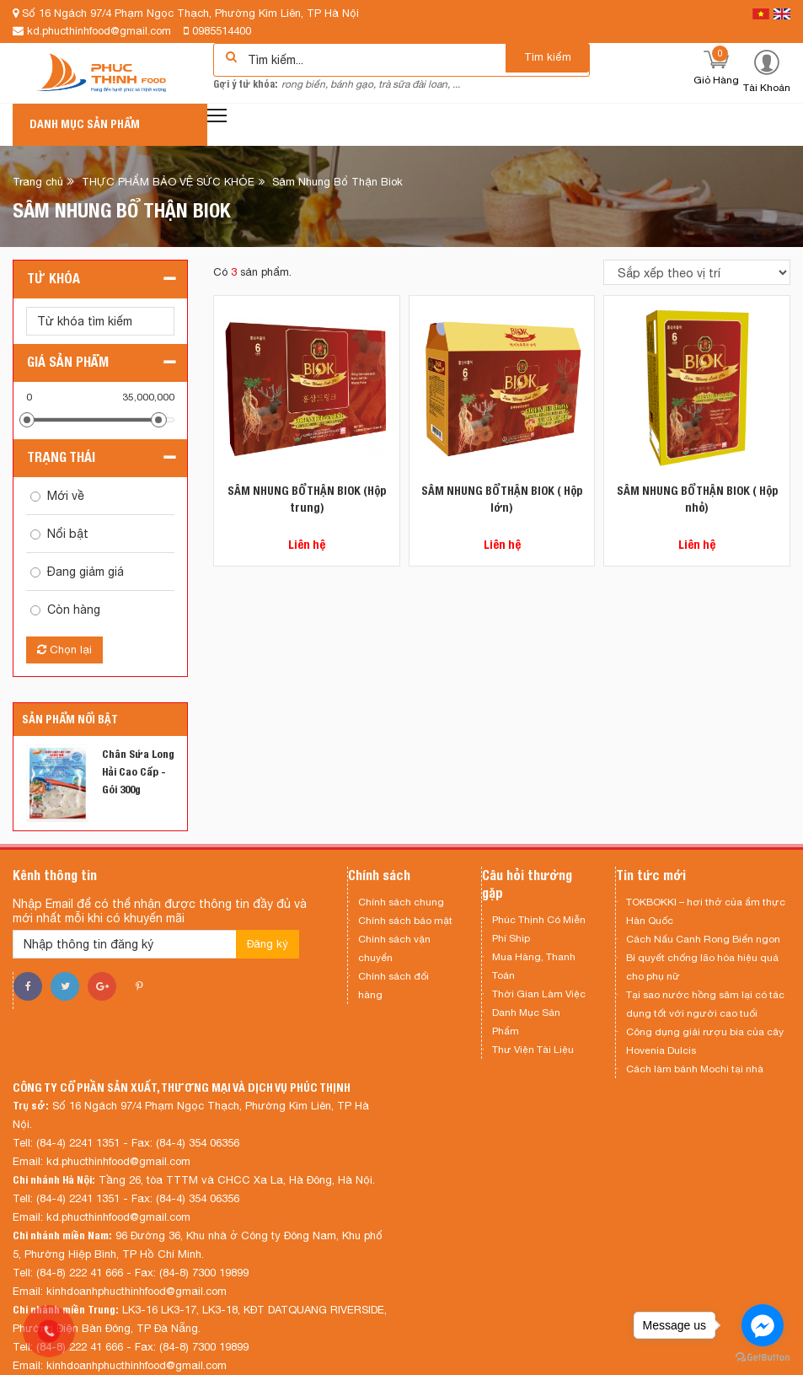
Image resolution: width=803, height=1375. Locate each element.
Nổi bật (67, 533)
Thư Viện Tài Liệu (533, 1049)
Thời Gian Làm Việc (539, 994)
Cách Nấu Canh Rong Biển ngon (703, 939)
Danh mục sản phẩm (84, 124)
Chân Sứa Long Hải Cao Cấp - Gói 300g (138, 772)
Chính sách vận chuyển (394, 948)
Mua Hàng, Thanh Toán (533, 966)
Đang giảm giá (85, 571)
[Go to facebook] (762, 1325)
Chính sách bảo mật (405, 921)
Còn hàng (73, 609)
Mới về (65, 495)
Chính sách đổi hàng (393, 985)
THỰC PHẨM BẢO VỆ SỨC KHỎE (168, 181)
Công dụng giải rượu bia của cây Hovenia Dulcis (705, 1041)
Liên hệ (306, 544)
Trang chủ (38, 181)
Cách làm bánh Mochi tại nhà (694, 1069)
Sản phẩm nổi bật (70, 719)
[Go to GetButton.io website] (763, 1357)
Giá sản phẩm (68, 362)
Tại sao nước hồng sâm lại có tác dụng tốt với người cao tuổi (705, 1004)
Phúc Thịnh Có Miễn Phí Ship (539, 929)
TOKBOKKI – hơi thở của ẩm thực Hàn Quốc (705, 911)
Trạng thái (61, 457)
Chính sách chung (401, 902)
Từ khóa (53, 279)
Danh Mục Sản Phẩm (526, 1022)
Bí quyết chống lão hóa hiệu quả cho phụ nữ (702, 967)
